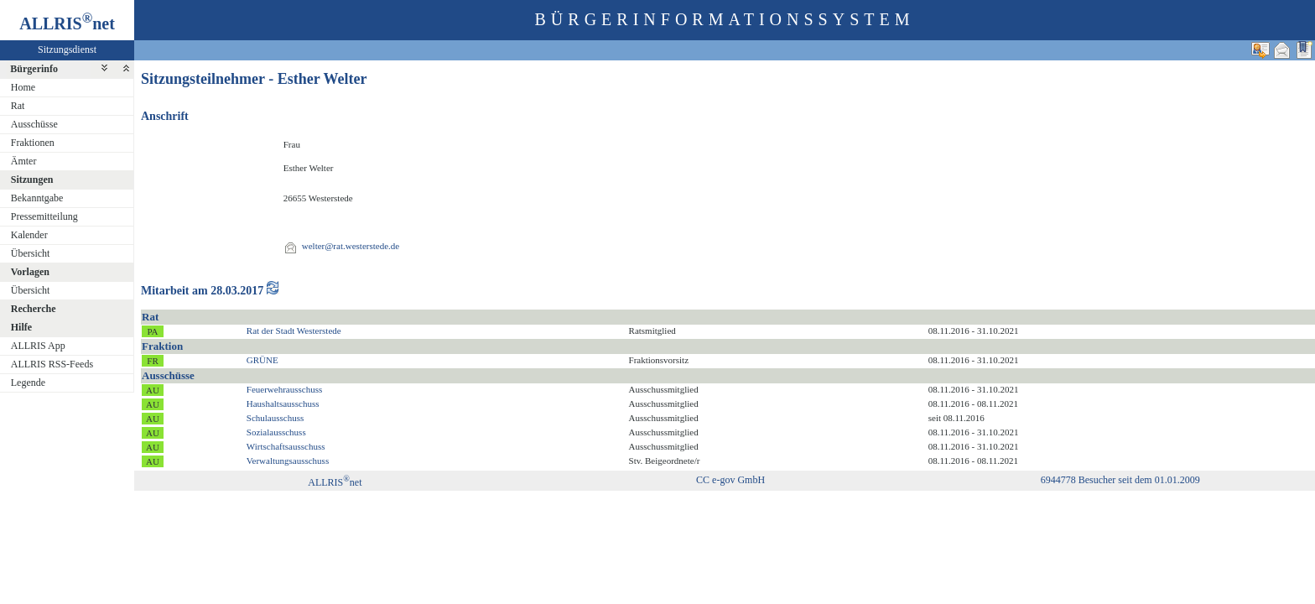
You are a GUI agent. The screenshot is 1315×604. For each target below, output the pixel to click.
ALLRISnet (334, 482)
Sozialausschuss (276, 432)
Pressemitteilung (44, 216)
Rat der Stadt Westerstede (294, 330)
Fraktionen (33, 142)
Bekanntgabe (37, 198)
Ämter (24, 161)
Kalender (29, 235)
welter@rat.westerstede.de (350, 246)
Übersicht (30, 253)
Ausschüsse (34, 124)
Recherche (33, 309)
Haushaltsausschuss (283, 403)
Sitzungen (32, 179)
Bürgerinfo (34, 69)
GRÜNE (262, 360)
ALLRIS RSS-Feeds (52, 364)
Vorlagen (30, 272)
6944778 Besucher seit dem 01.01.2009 (1120, 480)
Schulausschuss (275, 418)
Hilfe (21, 327)
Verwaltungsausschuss (288, 461)
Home (23, 87)
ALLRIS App (38, 345)
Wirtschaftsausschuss (286, 446)
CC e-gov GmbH (730, 480)
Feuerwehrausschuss (284, 389)
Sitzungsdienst (67, 49)
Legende (28, 382)
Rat (18, 106)
